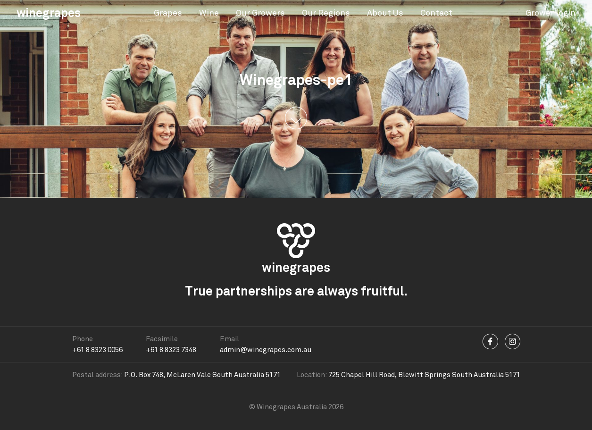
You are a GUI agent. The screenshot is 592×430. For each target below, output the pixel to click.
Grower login (550, 13)
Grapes (168, 13)
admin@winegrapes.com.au (265, 350)
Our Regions (326, 13)
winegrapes (49, 12)
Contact (436, 13)
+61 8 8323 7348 (171, 350)
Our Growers (260, 13)
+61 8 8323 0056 (97, 350)
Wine (209, 13)
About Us (385, 13)
